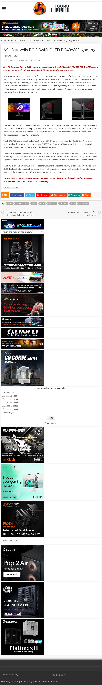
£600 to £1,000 (10, 396)
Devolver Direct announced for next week (81, 212)
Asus (10, 203)
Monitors (24, 40)
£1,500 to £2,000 (11, 402)
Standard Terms (51, 681)
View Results (51, 423)
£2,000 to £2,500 (11, 406)
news (34, 203)
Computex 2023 (22, 203)
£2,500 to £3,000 (11, 409)
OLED (42, 203)
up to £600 (8, 392)
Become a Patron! (11, 187)
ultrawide (83, 203)
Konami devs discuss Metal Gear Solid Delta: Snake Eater (21, 212)
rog (73, 203)
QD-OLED (63, 203)
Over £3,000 (9, 412)
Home (3, 40)
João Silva (9, 60)
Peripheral (13, 40)
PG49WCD (52, 203)
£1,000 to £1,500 (11, 399)
